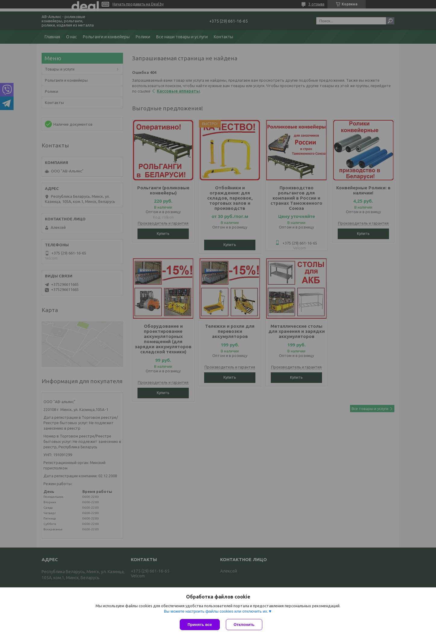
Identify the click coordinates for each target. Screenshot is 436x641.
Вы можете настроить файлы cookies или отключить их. (216, 611)
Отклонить (244, 624)
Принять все (200, 624)
